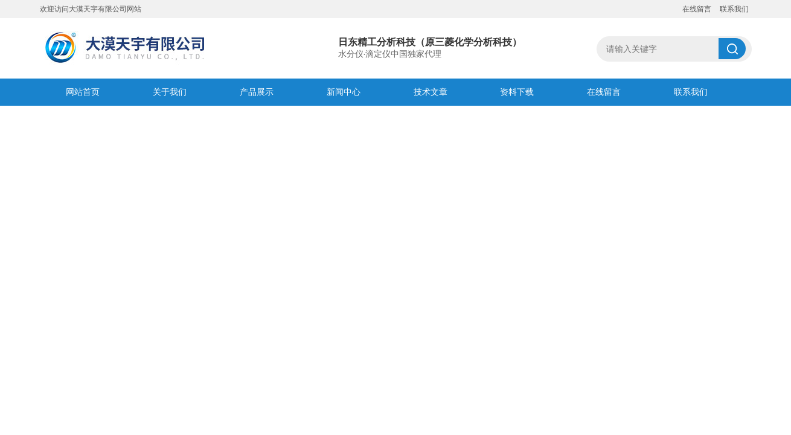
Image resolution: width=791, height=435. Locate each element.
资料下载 (517, 92)
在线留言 (696, 9)
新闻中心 (343, 92)
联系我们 (734, 9)
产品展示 (257, 92)
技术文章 (430, 92)
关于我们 (170, 92)
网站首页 (83, 92)
